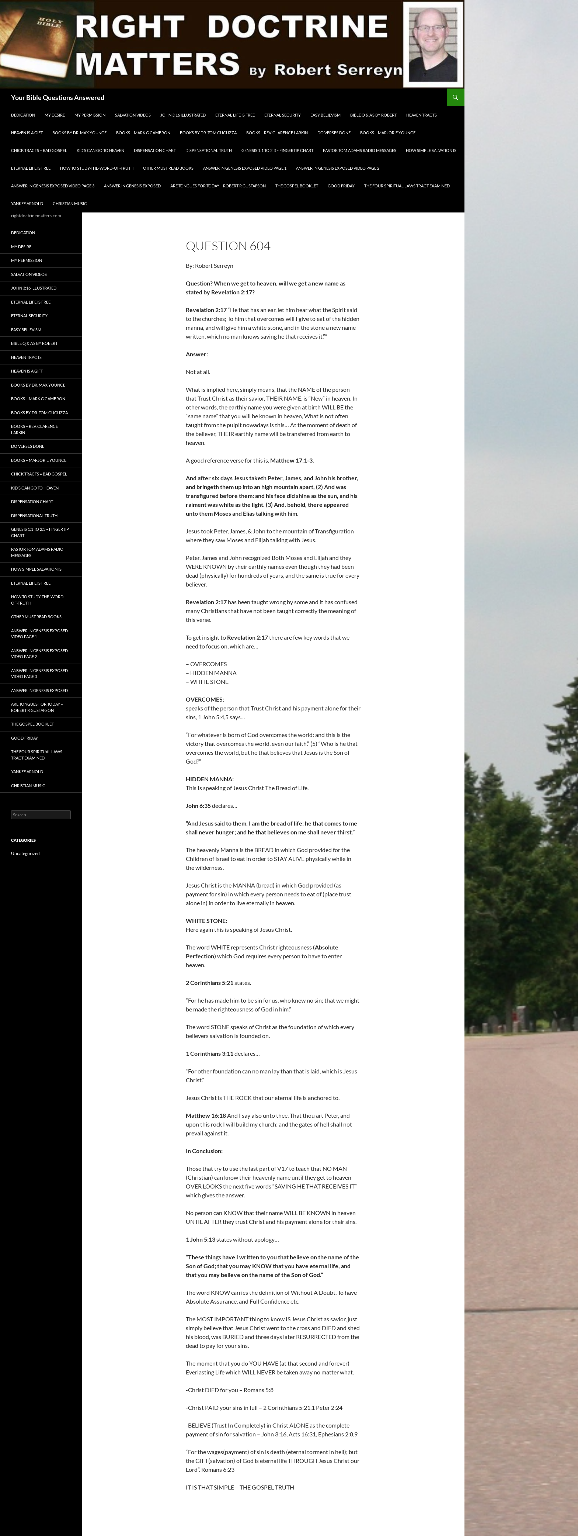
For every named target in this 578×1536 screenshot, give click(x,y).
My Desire (55, 115)
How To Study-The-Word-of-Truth (96, 168)
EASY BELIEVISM (325, 115)
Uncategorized (25, 853)
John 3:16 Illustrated (183, 115)
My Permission (89, 115)
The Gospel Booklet (296, 185)
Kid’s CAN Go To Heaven (100, 150)
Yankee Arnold (27, 203)
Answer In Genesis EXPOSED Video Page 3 (52, 185)
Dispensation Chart (155, 150)
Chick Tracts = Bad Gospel (39, 150)
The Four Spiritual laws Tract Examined (407, 185)
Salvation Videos (133, 115)
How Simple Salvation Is (431, 150)
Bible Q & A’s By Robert (373, 115)
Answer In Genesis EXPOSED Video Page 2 (337, 168)
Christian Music (70, 203)
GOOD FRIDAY (341, 185)
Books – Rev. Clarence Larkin (277, 132)
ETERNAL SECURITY (282, 115)
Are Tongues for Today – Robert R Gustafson (218, 185)
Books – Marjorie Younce (387, 132)
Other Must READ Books (168, 168)
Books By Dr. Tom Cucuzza (208, 132)
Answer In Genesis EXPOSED (132, 185)
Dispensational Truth (208, 150)
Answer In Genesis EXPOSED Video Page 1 (244, 168)
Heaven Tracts (421, 115)
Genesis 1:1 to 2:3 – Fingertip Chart (277, 150)
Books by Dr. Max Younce (79, 132)
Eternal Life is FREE (235, 115)
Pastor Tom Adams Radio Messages (359, 150)
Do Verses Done (334, 132)
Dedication (23, 115)
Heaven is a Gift (27, 132)
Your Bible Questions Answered (57, 97)
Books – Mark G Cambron (143, 132)
